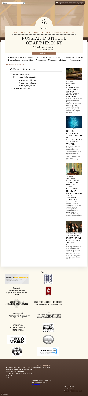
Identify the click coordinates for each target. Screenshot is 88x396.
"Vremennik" (76, 60)
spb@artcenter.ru (75, 391)
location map (37, 385)
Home (8, 64)
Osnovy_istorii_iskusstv (27, 80)
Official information (16, 57)
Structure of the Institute (48, 57)
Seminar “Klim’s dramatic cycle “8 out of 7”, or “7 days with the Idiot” (74, 240)
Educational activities (72, 57)
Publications (14, 60)
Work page (40, 60)
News (30, 57)
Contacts (52, 60)
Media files (27, 60)
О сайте (9, 375)
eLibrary (63, 60)
